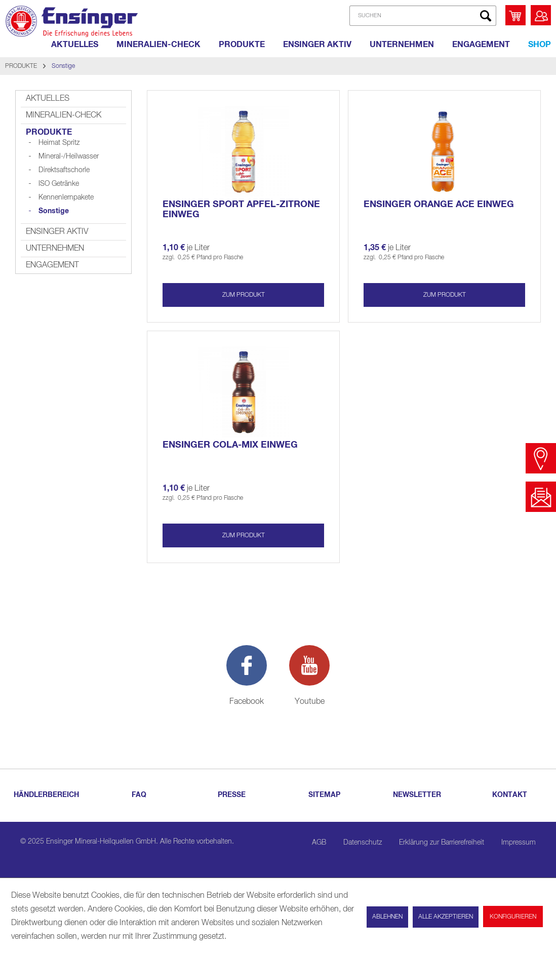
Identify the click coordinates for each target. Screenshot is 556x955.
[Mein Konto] (541, 15)
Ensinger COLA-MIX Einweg (230, 445)
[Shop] (539, 45)
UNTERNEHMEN (55, 249)
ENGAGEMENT (52, 265)
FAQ (139, 795)
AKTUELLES (47, 99)
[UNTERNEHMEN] (402, 45)
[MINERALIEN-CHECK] (158, 45)
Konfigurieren (513, 917)
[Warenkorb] (515, 15)
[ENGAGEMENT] (481, 45)
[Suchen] (485, 16)
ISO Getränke (58, 183)
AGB (319, 842)
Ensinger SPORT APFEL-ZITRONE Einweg (241, 209)
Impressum (518, 842)
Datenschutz (362, 842)
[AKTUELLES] (74, 45)
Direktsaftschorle (64, 170)
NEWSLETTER (417, 795)
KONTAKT (509, 795)
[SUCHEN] (422, 16)
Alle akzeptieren (445, 917)
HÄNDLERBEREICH (46, 795)
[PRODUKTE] (242, 45)
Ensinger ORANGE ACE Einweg (439, 204)
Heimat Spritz (59, 142)
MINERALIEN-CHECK (63, 115)
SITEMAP (324, 795)
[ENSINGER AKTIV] (317, 45)
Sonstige (53, 211)
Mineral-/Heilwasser (68, 156)
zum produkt (243, 295)
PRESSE (232, 795)
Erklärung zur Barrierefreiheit (441, 842)
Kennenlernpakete (66, 197)
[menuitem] (419, 16)
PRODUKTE (49, 132)
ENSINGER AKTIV (57, 232)
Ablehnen (387, 917)
